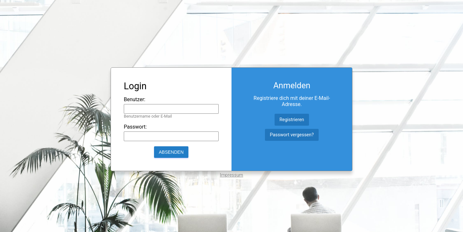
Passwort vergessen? (291, 135)
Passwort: (135, 127)
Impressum (231, 175)
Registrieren (291, 119)
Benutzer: (134, 99)
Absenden (171, 152)
